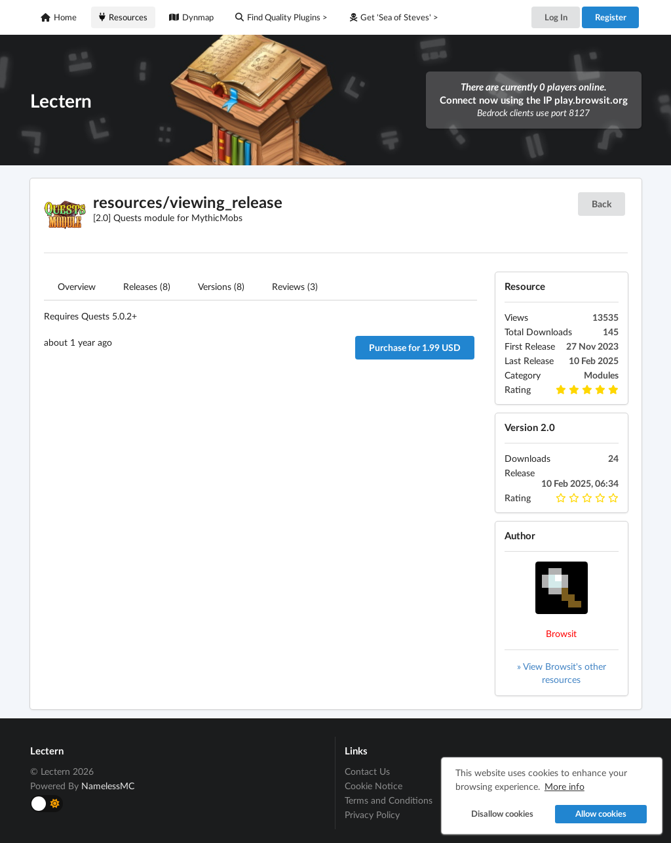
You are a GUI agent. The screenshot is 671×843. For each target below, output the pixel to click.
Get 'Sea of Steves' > (394, 17)
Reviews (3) (295, 286)
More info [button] (565, 786)
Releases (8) (146, 286)
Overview (77, 286)
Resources (123, 17)
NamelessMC (107, 785)
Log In (556, 17)
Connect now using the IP (534, 100)
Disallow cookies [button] (502, 814)
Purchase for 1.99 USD (415, 347)
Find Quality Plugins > (281, 17)
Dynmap (191, 17)
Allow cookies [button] (600, 814)
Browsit (561, 633)
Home (59, 17)
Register (610, 17)
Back (601, 203)
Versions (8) (221, 286)
